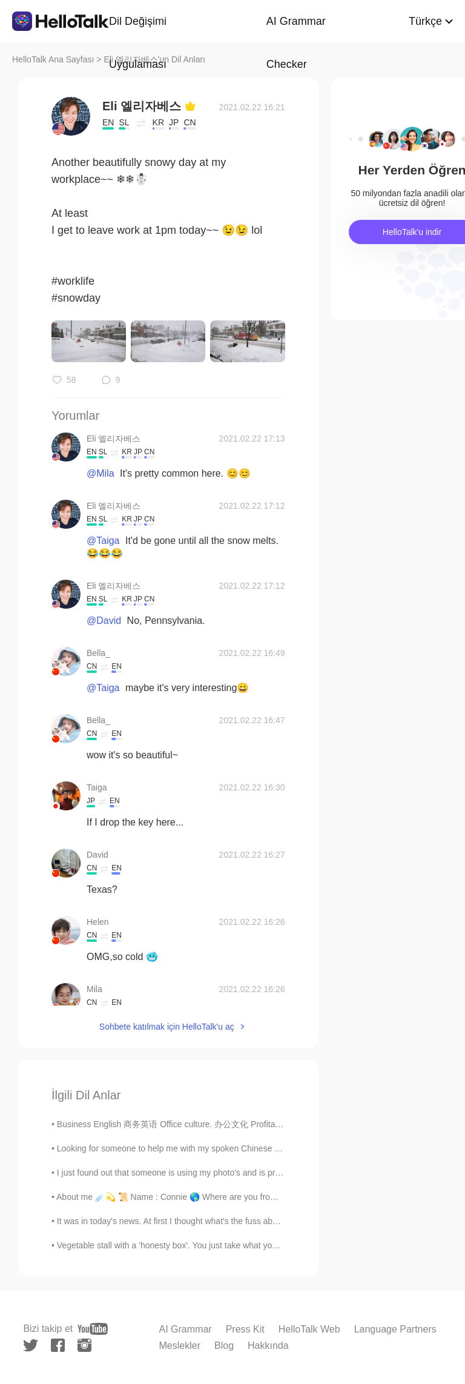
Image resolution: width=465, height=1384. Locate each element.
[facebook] (58, 1345)
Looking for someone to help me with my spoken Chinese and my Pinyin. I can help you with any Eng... (250, 1148)
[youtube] (93, 1329)
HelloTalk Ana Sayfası (53, 59)
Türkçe (425, 21)
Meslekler (179, 1345)
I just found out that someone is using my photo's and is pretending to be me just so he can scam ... (243, 1172)
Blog (224, 1345)
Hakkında (268, 1345)
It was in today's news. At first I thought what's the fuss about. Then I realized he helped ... (225, 1221)
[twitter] (30, 1345)
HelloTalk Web (309, 1329)
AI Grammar (185, 1329)
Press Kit (245, 1329)
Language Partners (395, 1329)
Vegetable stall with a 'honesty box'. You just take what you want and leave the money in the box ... (242, 1245)
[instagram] (84, 1345)
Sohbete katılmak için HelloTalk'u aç (166, 1026)
